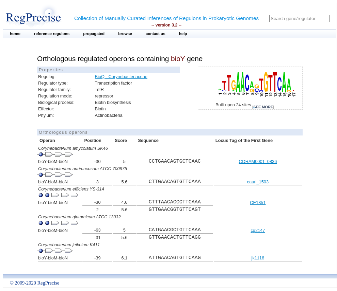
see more (263, 107)
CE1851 (258, 202)
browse (125, 34)
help (183, 34)
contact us (155, 34)
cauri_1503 (258, 181)
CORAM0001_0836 (258, 161)
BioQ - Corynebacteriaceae (121, 76)
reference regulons (51, 34)
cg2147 (258, 230)
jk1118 (258, 257)
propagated (94, 34)
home (15, 34)
